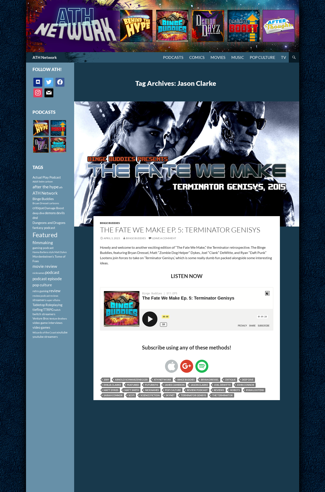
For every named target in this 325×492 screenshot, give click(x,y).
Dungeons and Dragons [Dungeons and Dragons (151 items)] (49, 223)
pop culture (173, 390)
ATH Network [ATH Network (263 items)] (45, 193)
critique (230, 379)
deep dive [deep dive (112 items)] (38, 213)
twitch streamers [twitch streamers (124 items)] (44, 314)
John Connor (245, 384)
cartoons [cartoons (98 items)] (54, 203)
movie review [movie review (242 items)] (45, 266)
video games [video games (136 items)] (41, 327)
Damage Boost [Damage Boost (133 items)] (54, 208)
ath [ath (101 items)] (61, 187)
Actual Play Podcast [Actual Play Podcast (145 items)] (47, 177)
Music (237, 57)
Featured (133, 384)
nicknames (152, 390)
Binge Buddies (110, 223)
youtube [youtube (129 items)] (61, 332)
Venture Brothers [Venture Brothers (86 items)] (58, 318)
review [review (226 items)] (54, 290)
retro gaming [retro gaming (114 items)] (41, 291)
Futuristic (151, 384)
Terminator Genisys (193, 395)
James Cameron (175, 384)
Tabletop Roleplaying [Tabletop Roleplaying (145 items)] (47, 305)
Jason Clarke (199, 384)
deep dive (247, 379)
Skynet (170, 395)
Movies (218, 57)
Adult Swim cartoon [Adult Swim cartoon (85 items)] (43, 181)
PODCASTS (173, 57)
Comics (197, 57)
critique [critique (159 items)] (38, 208)
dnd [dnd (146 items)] (35, 218)
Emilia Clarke (112, 384)
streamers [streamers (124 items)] (39, 300)
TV (283, 57)
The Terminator (222, 395)
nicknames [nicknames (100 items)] (39, 273)
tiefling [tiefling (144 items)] (38, 309)
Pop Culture (262, 57)
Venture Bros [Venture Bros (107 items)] (41, 318)
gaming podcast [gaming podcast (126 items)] (43, 248)
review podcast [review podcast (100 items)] (41, 295)
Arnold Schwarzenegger (131, 379)
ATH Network (45, 57)
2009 (106, 379)
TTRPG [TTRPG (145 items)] (48, 309)
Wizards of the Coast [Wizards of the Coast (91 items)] (44, 332)
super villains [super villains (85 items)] (53, 300)
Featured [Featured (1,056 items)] (45, 235)
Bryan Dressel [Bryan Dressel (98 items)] (40, 203)
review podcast (197, 390)
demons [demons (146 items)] (50, 213)
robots (235, 390)
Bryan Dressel (210, 379)
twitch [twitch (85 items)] (57, 309)
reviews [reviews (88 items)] (54, 295)
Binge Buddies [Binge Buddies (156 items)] (43, 199)
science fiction (150, 395)
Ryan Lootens (255, 390)
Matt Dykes (111, 390)
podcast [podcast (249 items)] (52, 272)
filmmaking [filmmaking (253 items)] (43, 242)
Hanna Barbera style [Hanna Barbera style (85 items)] (43, 252)
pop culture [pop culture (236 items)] (42, 284)
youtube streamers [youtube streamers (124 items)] (45, 336)
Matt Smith (131, 390)
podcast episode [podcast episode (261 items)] (47, 278)
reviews (219, 390)
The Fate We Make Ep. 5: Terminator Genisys (180, 229)
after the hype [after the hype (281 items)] (46, 186)
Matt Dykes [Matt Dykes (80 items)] (60, 252)
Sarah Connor (113, 395)
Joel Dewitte (222, 384)
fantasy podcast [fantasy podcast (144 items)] (44, 228)
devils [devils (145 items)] (60, 213)
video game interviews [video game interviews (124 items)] (47, 323)
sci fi (131, 395)
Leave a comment (164, 238)
